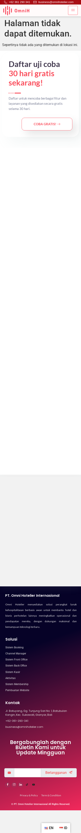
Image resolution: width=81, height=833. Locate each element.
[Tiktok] (27, 821)
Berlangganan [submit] (58, 809)
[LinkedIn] (20, 821)
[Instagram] (14, 821)
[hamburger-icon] (73, 10)
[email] (27, 808)
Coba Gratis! (47, 124)
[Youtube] (33, 821)
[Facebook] (7, 821)
